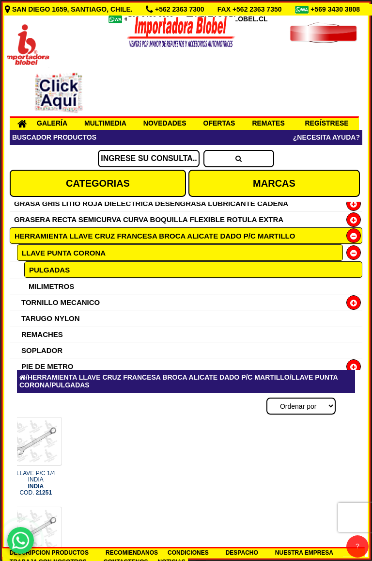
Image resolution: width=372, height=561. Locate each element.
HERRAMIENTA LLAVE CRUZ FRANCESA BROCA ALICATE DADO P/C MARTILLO (155, 236)
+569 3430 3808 (336, 9)
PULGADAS (49, 270)
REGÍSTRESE (326, 123)
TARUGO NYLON (50, 318)
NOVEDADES (164, 123)
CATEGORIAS (98, 183)
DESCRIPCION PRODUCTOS (49, 552)
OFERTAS (219, 123)
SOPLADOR (41, 350)
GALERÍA (52, 123)
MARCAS (274, 183)
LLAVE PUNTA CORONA (64, 253)
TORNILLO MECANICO (60, 302)
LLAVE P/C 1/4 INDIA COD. (35, 483)
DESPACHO (242, 552)
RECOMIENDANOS (132, 552)
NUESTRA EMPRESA (304, 552)
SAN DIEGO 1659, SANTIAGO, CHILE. (70, 9)
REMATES (268, 123)
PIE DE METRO (47, 366)
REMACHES (42, 334)
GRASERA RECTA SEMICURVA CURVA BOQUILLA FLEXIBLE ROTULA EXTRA (148, 219)
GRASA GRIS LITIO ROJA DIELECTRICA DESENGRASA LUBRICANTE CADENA (151, 203)
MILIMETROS (51, 286)
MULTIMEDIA (105, 123)
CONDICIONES (188, 552)
